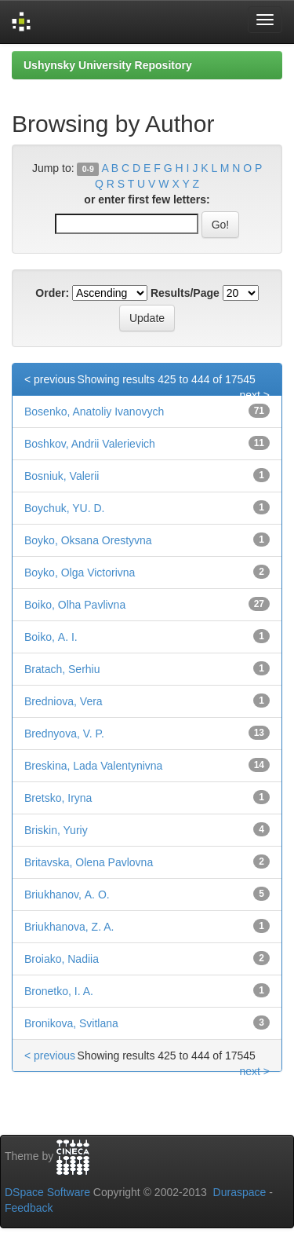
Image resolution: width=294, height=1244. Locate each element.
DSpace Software (47, 1192)
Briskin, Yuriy (56, 830)
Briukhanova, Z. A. (69, 926)
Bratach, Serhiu (62, 669)
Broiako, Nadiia (61, 959)
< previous (49, 379)
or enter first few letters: (146, 199)
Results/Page (185, 293)
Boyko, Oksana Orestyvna (88, 540)
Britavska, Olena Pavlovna (88, 862)
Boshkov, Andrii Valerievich (89, 443)
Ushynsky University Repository (108, 65)
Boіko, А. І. (51, 637)
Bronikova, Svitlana (71, 1023)
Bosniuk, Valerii (61, 476)
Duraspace (240, 1192)
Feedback (29, 1208)
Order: (52, 293)
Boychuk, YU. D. (64, 508)
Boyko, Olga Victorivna (79, 572)
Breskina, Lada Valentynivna (93, 765)
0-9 (88, 169)
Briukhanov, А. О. (67, 894)
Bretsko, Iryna (58, 798)
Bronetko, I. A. (58, 991)
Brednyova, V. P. (64, 733)
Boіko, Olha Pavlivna (74, 604)
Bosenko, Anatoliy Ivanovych (94, 411)
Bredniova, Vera (63, 701)
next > (254, 395)
